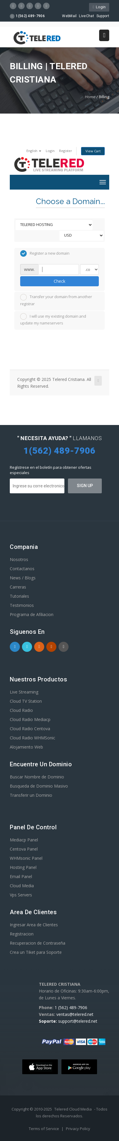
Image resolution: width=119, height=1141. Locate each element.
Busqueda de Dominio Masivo (39, 786)
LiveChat (86, 16)
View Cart (93, 151)
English (33, 150)
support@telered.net (77, 1021)
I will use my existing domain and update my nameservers (53, 319)
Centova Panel (24, 849)
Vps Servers (21, 895)
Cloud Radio (21, 710)
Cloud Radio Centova (30, 728)
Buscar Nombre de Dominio (37, 777)
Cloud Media (22, 885)
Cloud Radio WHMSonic (32, 738)
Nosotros (19, 559)
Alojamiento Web (26, 747)
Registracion (22, 934)
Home (90, 96)
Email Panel (21, 876)
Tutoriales (19, 596)
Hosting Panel (23, 867)
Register (65, 150)
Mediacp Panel (24, 840)
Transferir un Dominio (31, 795)
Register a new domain (44, 253)
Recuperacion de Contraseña (37, 943)
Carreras (18, 587)
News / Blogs (23, 578)
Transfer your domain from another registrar (56, 300)
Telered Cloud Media (73, 1109)
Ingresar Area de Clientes (34, 924)
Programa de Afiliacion (31, 614)
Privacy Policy (78, 1128)
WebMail (69, 16)
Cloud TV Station (26, 701)
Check (59, 281)
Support (102, 16)
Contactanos (22, 568)
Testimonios (22, 605)
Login (99, 7)
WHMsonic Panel (26, 858)
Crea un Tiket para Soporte (36, 952)
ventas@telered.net (74, 1014)
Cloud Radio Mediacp (30, 719)
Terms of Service (44, 1128)
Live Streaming (24, 692)
